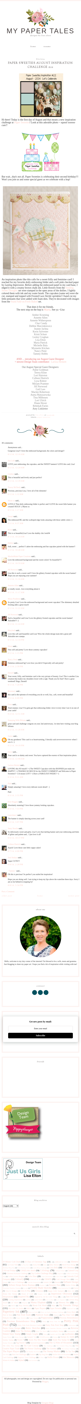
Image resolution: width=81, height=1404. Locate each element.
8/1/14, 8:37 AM (15, 523)
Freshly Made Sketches (41, 1288)
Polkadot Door (8, 1318)
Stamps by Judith (67, 1337)
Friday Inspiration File (64, 1288)
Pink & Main (7, 1315)
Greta (10, 704)
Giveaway (39, 1291)
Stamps (55, 1337)
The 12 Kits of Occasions (61, 1342)
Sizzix (45, 1334)
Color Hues (32, 1276)
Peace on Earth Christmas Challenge (52, 1312)
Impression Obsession (61, 1293)
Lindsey (11, 474)
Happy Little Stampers (56, 1291)
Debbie (10, 543)
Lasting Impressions (15, 1300)
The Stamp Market (51, 1351)
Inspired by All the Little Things (46, 1297)
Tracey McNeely (14, 487)
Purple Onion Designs (12, 1328)
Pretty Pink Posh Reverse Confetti (29, 1325)
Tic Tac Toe (70, 1351)
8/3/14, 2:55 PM (15, 795)
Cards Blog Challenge (40, 1268)
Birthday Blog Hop (9, 1268)
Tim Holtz (6, 1354)
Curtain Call (47, 1282)
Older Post (7, 896)
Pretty (44, 1321)
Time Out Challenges (19, 1354)
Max (54, 1302)
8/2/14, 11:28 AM (16, 730)
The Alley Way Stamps (11, 1346)
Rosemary (12, 691)
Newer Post (73, 896)
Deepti (10, 516)
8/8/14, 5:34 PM (15, 885)
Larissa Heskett (58, 361)
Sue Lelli (11, 461)
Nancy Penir (13, 660)
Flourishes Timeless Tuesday (12, 1288)
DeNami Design (70, 1282)
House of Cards (27, 1294)
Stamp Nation (7, 1337)
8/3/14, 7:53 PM (15, 809)
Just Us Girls (72, 1296)
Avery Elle (36, 1265)
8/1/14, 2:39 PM (15, 666)
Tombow (33, 1354)
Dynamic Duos (55, 1285)
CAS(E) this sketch (27, 1270)
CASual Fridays (60, 1270)
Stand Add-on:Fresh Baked (24, 301)
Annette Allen (13, 585)
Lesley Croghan (40, 337)
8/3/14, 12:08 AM (16, 759)
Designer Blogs (48, 1403)
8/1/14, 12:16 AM (16, 454)
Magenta (24, 1302)
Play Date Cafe (68, 1315)
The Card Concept (31, 1346)
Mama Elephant (38, 1302)
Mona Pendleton (14, 599)
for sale (25, 1288)
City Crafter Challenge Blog (42, 1273)
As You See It (25, 1265)
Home (33, 46)
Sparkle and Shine (56, 1334)
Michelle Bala (40, 345)
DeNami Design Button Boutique (22, 1285)
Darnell (11, 673)
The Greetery (51, 1349)
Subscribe (40, 1035)
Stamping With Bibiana (17, 720)
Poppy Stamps (33, 1318)
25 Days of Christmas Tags (36, 1262)
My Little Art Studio (16, 1308)
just (62, 1297)
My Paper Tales (40, 31)
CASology (45, 1270)
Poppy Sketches (21, 1318)
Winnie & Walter (9, 1360)
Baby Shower (54, 1265)
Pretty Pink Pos (55, 1321)
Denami (57, 1282)
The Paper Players (11, 1351)
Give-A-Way (25, 1291)
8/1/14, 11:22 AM (16, 608)
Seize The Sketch (41, 1331)
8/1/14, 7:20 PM (15, 685)
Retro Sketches (33, 1328)
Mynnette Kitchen (40, 348)
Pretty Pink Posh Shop (55, 1325)
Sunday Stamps (8, 1340)
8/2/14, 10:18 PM (16, 746)
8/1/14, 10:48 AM (16, 550)
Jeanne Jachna (41, 328)
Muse (54, 1306)
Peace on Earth (33, 1312)
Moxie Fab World (39, 1305)
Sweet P (20, 1340)
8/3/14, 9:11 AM (15, 777)
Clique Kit (60, 1273)
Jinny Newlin (13, 828)
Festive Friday (70, 1285)
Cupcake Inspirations (33, 1282)
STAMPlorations (44, 1337)
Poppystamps (47, 1317)
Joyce (10, 752)
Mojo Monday (24, 1306)
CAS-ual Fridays (9, 1270)
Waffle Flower (53, 1357)
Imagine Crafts (42, 1294)
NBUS (29, 1308)
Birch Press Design (69, 1265)
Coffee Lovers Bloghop (16, 1276)
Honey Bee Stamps (10, 1294)
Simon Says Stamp (12, 1334)
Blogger (45, 1382)
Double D (43, 1285)
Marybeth (11, 630)
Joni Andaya (13, 858)
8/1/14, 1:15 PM (15, 653)
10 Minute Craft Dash (11, 1262)
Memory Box (64, 1303)
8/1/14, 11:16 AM (16, 579)
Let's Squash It (61, 1300)
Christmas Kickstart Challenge (17, 1273)
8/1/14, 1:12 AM (15, 494)
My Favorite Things (68, 1305)
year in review (33, 1360)
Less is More (50, 1300)
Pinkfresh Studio (42, 1315)
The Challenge (48, 1346)
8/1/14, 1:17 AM (15, 510)
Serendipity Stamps (57, 1331)
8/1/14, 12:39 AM (16, 481)
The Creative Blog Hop (64, 1346)
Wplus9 (21, 1360)
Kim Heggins (13, 802)
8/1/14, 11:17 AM (16, 592)
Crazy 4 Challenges (17, 1282)
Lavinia (28, 1300)
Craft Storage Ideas (63, 1279)
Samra (10, 736)
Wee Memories (69, 1357)
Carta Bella (53, 1268)
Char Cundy (41, 323)
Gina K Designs (11, 1291)
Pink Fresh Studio (24, 1315)
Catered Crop (73, 1270)
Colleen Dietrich (14, 844)
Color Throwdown (47, 1276)
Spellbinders (69, 1334)
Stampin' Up (31, 1337)
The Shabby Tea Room (33, 1351)
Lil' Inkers (14, 1303)
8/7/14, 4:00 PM (15, 851)
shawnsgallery (71, 1331)
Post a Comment (8, 892)
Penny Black (71, 1312)
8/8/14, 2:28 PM (15, 864)
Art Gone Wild (12, 1265)
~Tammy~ (12, 871)
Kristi (10, 530)
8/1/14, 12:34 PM (16, 640)
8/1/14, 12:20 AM (16, 468)
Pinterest (56, 1315)
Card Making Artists (23, 1268)
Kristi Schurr (40, 334)
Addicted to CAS (61, 1262)
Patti (9, 783)
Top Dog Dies (44, 1354)
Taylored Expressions (37, 1343)
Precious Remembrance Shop (21, 1321)
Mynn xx (11, 501)
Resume (47, 46)
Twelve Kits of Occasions (61, 1354)
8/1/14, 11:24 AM (16, 624)
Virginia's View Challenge (27, 1357)
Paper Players (40, 1308)
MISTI (13, 1305)
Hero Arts (71, 1291)
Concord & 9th (35, 1279)
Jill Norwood (13, 570)
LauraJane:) (12, 815)
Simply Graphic (32, 1334)
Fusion (76, 1288)
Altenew (74, 1261)
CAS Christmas (68, 1268)
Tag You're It (21, 1343)
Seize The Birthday (23, 1331)
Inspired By (23, 1296)
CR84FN (47, 1279)
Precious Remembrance (69, 1318)
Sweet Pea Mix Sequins (38, 1340)
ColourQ (19, 1279)
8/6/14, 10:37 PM (16, 838)
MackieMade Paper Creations (19, 556)
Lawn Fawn (38, 1300)
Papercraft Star (71, 1308)
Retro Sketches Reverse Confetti (56, 1328)
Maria (10, 646)
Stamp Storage (19, 1337)
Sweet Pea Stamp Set (61, 1340)
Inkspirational (8, 1297)
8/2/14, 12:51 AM (16, 714)
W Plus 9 (42, 1357)
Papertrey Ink (11, 1311)
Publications (72, 1325)
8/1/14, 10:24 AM (16, 537)
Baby (45, 1265)
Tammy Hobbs (40, 353)
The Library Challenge (68, 1349)
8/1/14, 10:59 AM (16, 563)
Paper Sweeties (21, 122)
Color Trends (59, 1276)
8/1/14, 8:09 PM (15, 698)
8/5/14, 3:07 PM (15, 822)
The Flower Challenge (33, 1349)
